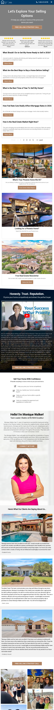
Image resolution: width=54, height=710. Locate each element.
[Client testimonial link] (27, 527)
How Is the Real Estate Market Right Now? (20, 122)
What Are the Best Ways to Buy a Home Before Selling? (26, 70)
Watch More (8, 63)
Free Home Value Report (27, 188)
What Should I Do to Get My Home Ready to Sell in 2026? (27, 52)
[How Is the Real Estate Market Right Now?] (27, 125)
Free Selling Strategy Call (27, 27)
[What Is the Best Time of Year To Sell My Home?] (27, 91)
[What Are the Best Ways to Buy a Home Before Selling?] (27, 73)
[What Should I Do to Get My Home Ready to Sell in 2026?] (27, 55)
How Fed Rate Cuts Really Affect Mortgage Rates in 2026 (27, 106)
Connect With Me (27, 446)
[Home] (6, 2)
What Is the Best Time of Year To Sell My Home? (23, 88)
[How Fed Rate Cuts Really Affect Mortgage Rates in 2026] (27, 109)
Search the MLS (27, 235)
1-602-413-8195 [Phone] (42, 2)
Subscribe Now (27, 282)
